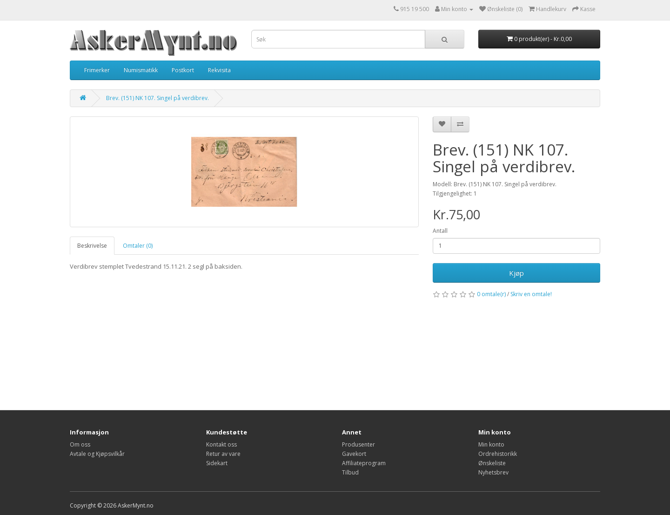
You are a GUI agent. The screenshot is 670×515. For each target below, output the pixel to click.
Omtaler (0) (138, 246)
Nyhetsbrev (493, 472)
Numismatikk (141, 70)
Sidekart (217, 463)
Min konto (491, 444)
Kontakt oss (221, 444)
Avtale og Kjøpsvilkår (97, 454)
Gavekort (354, 454)
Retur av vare (223, 454)
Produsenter (358, 444)
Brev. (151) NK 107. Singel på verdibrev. (157, 98)
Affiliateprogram (364, 463)
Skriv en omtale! (531, 294)
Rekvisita (219, 70)
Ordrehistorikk (497, 454)
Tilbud (350, 472)
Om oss (80, 444)
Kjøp (516, 273)
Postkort (183, 70)
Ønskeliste (492, 463)
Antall (440, 231)
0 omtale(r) (491, 294)
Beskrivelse (92, 246)
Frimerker (97, 70)
